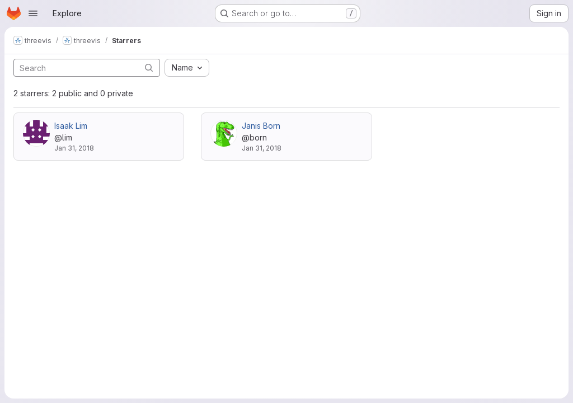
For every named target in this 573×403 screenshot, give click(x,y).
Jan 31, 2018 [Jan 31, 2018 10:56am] (74, 148)
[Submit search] (149, 67)
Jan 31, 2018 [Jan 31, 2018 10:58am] (261, 148)
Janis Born (261, 125)
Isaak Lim (70, 125)
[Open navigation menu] (33, 13)
